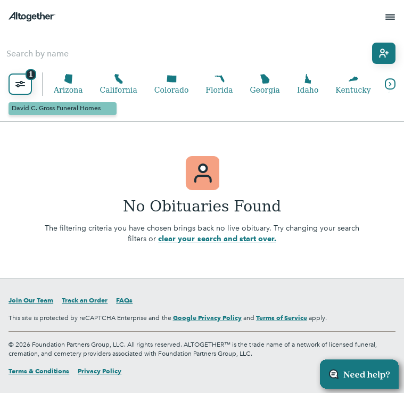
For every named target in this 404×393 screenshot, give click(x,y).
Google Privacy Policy (207, 318)
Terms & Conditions (39, 371)
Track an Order (85, 300)
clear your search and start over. (217, 238)
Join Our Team (31, 300)
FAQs (124, 300)
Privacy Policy (99, 371)
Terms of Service (281, 318)
